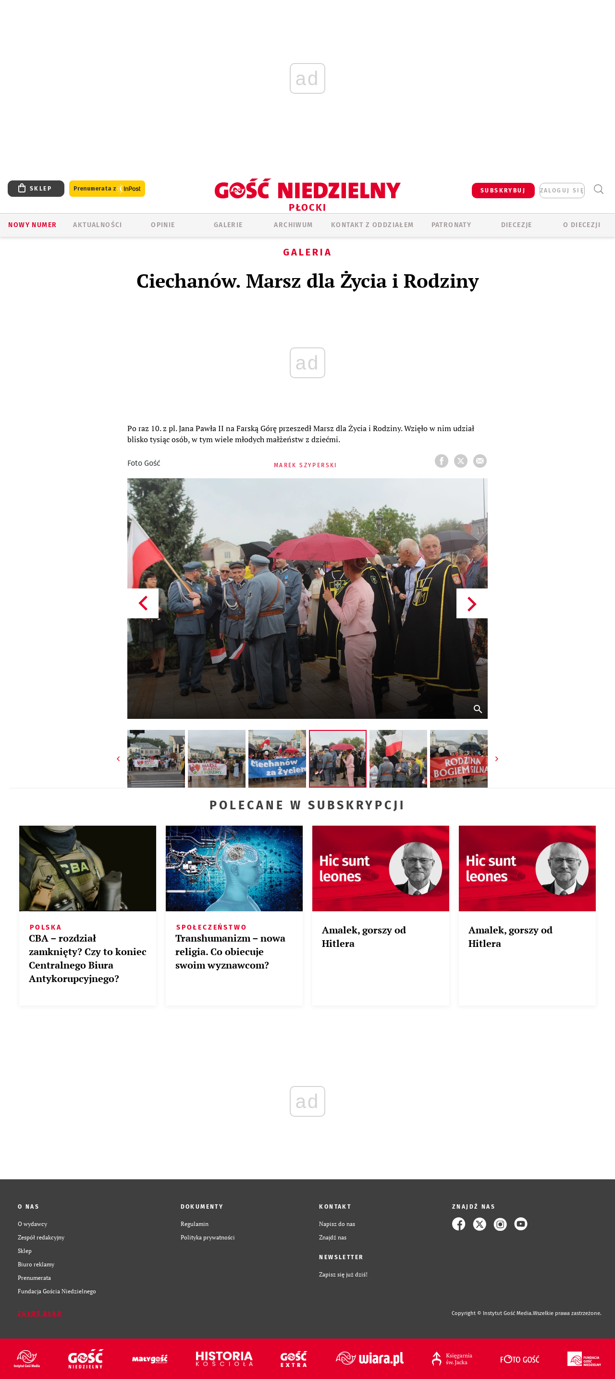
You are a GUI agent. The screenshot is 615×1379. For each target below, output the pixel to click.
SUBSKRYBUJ (503, 190)
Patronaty (451, 225)
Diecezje (516, 225)
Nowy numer (32, 225)
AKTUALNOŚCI (97, 225)
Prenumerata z (107, 188)
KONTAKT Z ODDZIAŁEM (372, 225)
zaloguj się (562, 190)
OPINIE (163, 225)
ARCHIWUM (293, 225)
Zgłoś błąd (40, 1313)
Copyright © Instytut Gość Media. (492, 1313)
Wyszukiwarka (598, 189)
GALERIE (228, 225)
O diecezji (582, 225)
